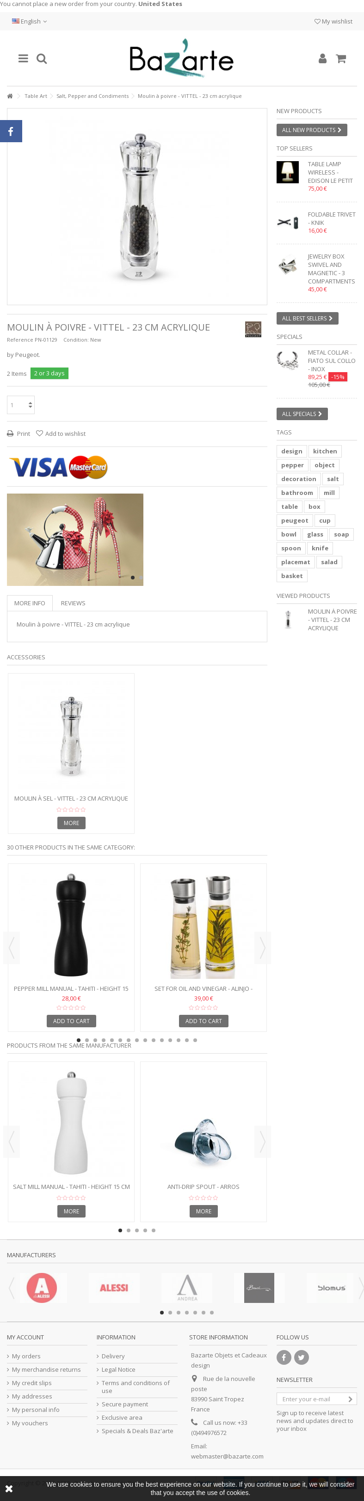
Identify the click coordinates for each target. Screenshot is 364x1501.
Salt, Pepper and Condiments (92, 95)
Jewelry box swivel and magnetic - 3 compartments (331, 268)
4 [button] (103, 1040)
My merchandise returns (46, 1370)
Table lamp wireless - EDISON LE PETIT (330, 172)
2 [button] (141, 577)
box (314, 506)
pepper (292, 465)
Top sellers (295, 148)
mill (329, 492)
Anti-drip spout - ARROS (203, 1186)
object (325, 465)
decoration (298, 479)
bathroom (297, 492)
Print (23, 433)
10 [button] (153, 1040)
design (291, 451)
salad (329, 562)
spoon (291, 548)
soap (341, 534)
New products (299, 111)
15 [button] (195, 1040)
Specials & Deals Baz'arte (137, 1431)
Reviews (73, 603)
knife (320, 548)
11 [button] (162, 1040)
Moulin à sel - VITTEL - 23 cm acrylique (71, 798)
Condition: (76, 339)
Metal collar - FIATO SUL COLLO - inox (332, 360)
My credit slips (32, 1383)
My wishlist (333, 21)
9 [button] (145, 1040)
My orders (26, 1356)
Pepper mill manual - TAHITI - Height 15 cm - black (71, 992)
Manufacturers (31, 1255)
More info (29, 603)
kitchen (325, 451)
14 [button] (187, 1040)
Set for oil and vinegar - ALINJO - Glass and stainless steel (203, 992)
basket (292, 576)
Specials (289, 336)
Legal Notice (119, 1370)
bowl (288, 534)
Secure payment (125, 1404)
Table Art (36, 95)
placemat (295, 562)
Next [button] (262, 948)
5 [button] (112, 1040)
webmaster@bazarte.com (227, 1456)
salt (333, 479)
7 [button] (128, 1040)
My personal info (36, 1410)
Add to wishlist (65, 433)
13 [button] (178, 1040)
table (289, 506)
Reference (20, 339)
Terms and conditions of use (136, 1387)
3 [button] (95, 1040)
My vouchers (30, 1423)
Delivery (113, 1356)
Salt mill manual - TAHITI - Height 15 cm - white (71, 1190)
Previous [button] (11, 948)
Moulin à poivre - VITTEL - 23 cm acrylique (332, 619)
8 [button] (137, 1040)
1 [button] (133, 577)
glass (315, 534)
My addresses (32, 1396)
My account (25, 1337)
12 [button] (170, 1040)
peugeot (294, 520)
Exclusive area (122, 1418)
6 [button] (120, 1040)
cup (325, 520)
